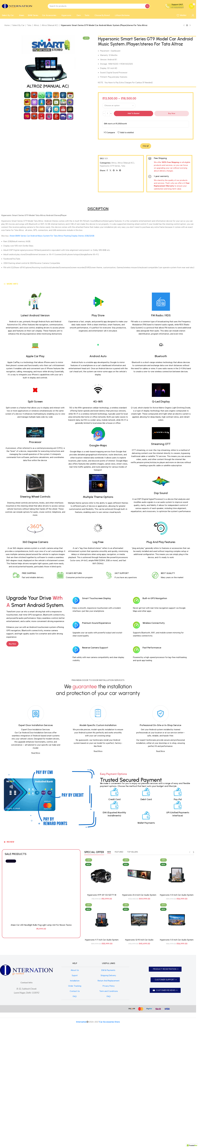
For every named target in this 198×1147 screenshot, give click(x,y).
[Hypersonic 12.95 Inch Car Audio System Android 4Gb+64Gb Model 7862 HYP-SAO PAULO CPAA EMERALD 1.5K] (139, 919)
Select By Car (18, 25)
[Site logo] (17, 6)
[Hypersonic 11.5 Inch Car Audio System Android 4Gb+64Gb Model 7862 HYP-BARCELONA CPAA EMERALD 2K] (176, 875)
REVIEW (10, 842)
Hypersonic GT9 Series (110, 166)
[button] (98, 284)
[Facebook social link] (107, 170)
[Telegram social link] (120, 170)
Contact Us (75, 1112)
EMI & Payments (108, 1091)
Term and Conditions (108, 1112)
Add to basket (133, 113)
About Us (75, 1091)
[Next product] (190, 25)
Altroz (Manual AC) (50, 25)
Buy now (171, 113)
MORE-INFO (12, 284)
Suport (75, 1096)
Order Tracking (74, 1107)
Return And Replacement (108, 1102)
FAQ (75, 1117)
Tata (29, 25)
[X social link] (110, 170)
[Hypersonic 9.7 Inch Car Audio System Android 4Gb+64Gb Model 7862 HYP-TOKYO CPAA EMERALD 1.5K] (101, 919)
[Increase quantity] (111, 113)
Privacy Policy (109, 1107)
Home (7, 25)
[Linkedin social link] (116, 170)
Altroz (36, 25)
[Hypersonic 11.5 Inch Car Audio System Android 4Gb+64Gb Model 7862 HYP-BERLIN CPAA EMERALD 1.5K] (176, 919)
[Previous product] (184, 25)
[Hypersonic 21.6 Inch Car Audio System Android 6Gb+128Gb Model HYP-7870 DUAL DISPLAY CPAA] (139, 875)
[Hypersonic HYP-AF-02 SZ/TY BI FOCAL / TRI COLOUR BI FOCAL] (101, 875)
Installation (74, 1102)
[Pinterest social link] (113, 170)
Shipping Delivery (109, 1096)
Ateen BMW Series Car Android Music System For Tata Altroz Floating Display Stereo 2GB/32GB (52, 236)
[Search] (99, 6)
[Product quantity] (107, 113)
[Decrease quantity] (104, 113)
